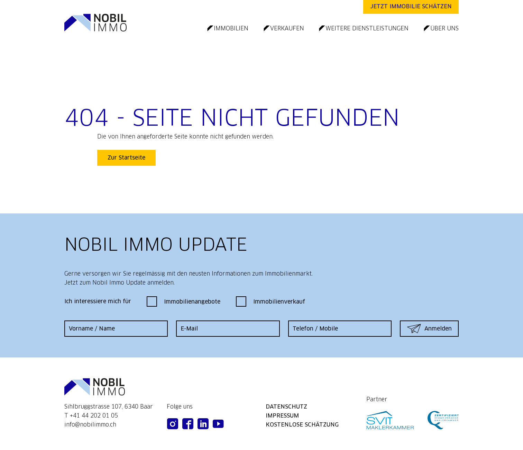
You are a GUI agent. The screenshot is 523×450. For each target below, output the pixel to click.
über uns (444, 28)
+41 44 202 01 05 (94, 415)
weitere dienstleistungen (367, 28)
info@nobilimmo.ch (90, 424)
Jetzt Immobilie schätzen (411, 6)
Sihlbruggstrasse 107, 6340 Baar (108, 406)
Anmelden (429, 328)
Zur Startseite (126, 157)
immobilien (231, 28)
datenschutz (286, 406)
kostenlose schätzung (302, 424)
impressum (282, 415)
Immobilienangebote (183, 301)
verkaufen (287, 28)
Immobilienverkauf (270, 301)
